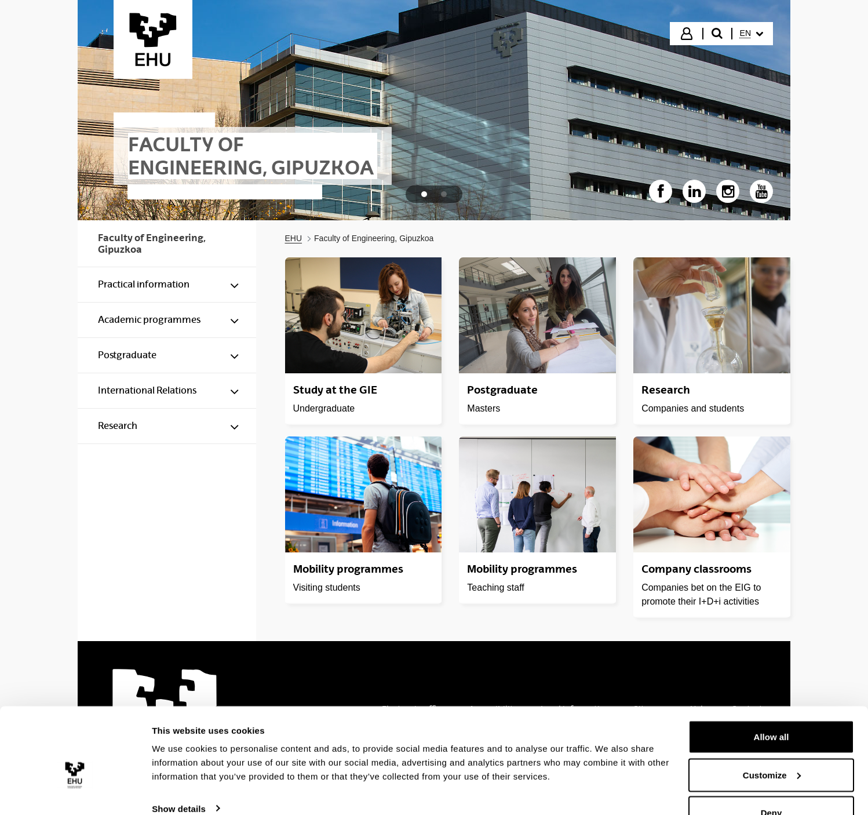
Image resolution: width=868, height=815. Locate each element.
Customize (772, 746)
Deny (771, 784)
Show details (179, 779)
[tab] (424, 194)
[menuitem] (751, 33)
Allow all (771, 708)
